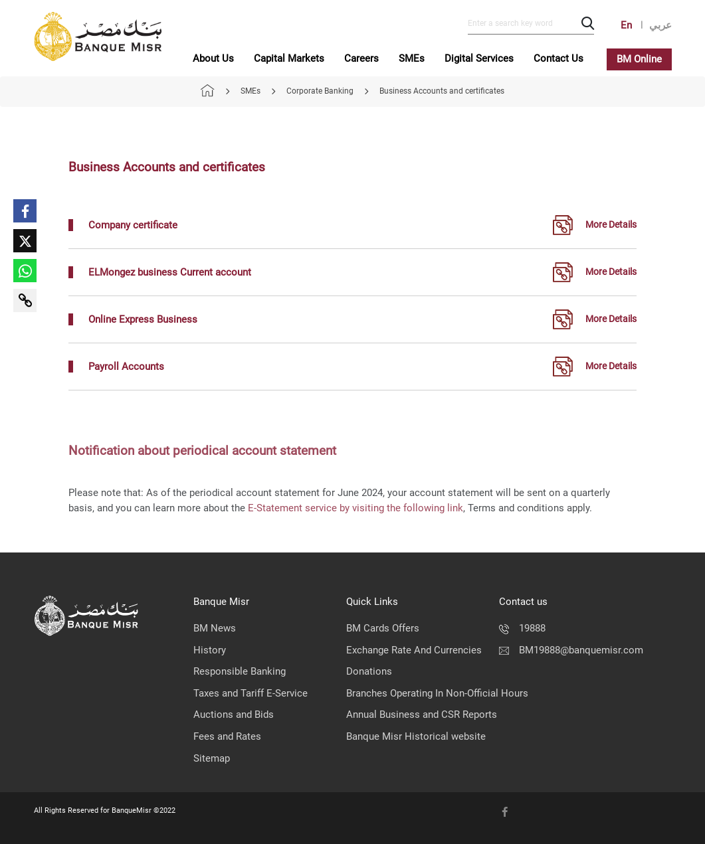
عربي (660, 25)
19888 (522, 628)
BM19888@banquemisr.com (571, 650)
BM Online (639, 59)
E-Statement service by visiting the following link (355, 508)
